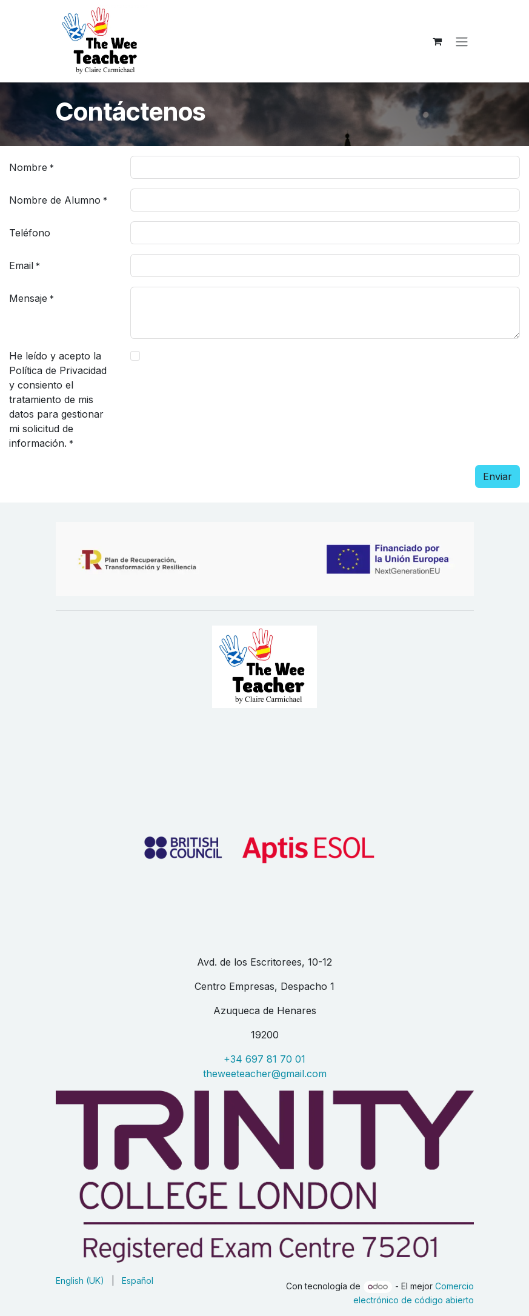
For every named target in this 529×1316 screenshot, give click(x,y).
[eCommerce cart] (437, 41)
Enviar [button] (497, 476)
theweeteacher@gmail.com (265, 1073)
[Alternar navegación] (462, 41)
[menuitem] (80, 1280)
